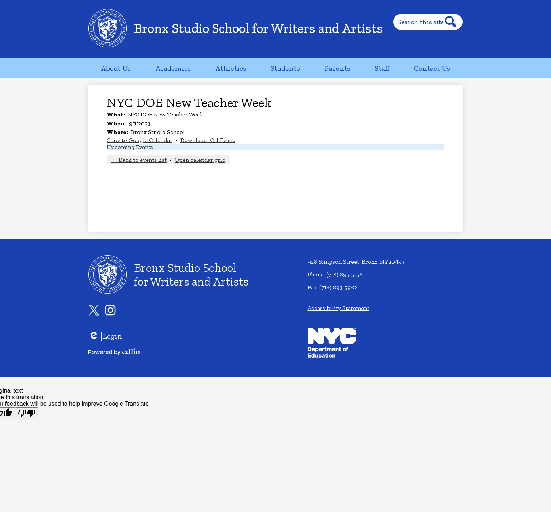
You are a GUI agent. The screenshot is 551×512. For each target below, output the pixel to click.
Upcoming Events (130, 147)
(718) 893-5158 (344, 274)
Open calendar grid (200, 159)
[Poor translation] (26, 413)
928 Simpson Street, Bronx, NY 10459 (356, 261)
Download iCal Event (207, 140)
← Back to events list (139, 159)
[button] (115, 68)
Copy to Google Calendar (139, 140)
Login (105, 336)
